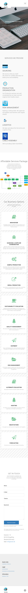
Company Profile (6, 564)
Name (5, 485)
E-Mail (5, 492)
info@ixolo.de (11, 541)
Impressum (5, 569)
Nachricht (6, 505)
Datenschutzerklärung (8, 571)
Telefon (6, 498)
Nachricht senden (11, 522)
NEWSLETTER (5, 576)
